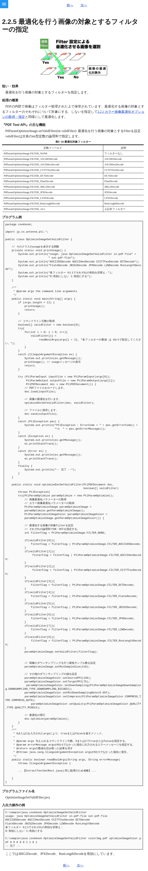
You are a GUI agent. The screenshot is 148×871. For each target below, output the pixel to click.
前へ (70, 5)
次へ (84, 5)
